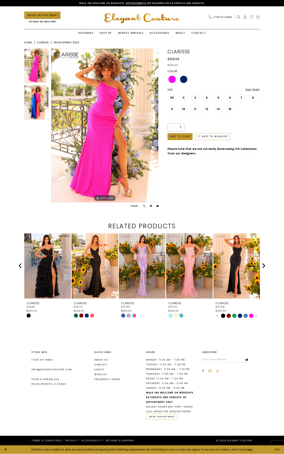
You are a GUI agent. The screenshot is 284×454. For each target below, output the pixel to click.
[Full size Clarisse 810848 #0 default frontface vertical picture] (104, 125)
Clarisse (43, 42)
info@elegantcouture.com (52, 369)
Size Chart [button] (252, 90)
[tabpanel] (36, 67)
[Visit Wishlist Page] (251, 17)
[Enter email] (225, 360)
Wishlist (100, 374)
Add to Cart (180, 137)
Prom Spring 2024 (66, 42)
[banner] (142, 18)
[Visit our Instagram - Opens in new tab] (210, 371)
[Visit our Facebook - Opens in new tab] (203, 371)
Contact (101, 364)
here (249, 449)
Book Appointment (162, 417)
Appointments (135, 3)
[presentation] (47, 266)
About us (101, 359)
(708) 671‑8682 (42, 359)
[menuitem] (221, 17)
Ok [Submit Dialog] (277, 449)
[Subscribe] (248, 360)
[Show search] (239, 17)
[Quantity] (176, 127)
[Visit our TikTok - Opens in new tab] (217, 371)
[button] (245, 17)
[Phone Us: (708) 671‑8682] (220, 17)
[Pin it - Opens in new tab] (151, 206)
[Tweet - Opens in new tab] (144, 206)
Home (28, 42)
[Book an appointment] (42, 15)
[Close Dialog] (5, 450)
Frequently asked (107, 379)
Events (99, 369)
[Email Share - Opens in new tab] (157, 206)
